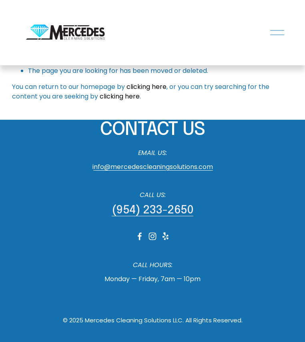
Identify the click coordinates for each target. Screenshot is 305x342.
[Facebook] (140, 236)
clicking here (146, 86)
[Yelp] (165, 236)
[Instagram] (152, 236)
